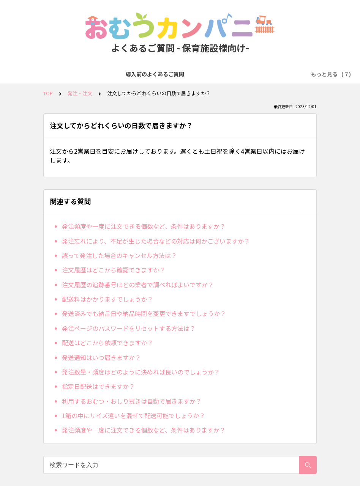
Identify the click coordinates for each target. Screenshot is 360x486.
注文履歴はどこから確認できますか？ (113, 269)
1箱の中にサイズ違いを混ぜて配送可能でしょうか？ (133, 415)
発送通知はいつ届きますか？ (101, 357)
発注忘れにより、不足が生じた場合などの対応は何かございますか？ (156, 240)
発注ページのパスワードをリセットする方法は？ (129, 328)
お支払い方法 (200, 74)
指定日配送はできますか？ (98, 386)
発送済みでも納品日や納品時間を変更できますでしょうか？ (144, 313)
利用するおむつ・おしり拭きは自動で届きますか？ (132, 401)
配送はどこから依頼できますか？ (107, 342)
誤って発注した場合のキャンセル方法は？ (119, 255)
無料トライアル (117, 74)
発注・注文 (160, 74)
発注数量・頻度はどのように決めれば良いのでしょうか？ (141, 371)
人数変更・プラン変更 (253, 74)
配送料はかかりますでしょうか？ (107, 299)
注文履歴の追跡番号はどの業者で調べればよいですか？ (138, 284)
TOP (48, 93)
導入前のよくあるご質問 (59, 74)
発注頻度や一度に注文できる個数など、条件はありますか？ (144, 226)
